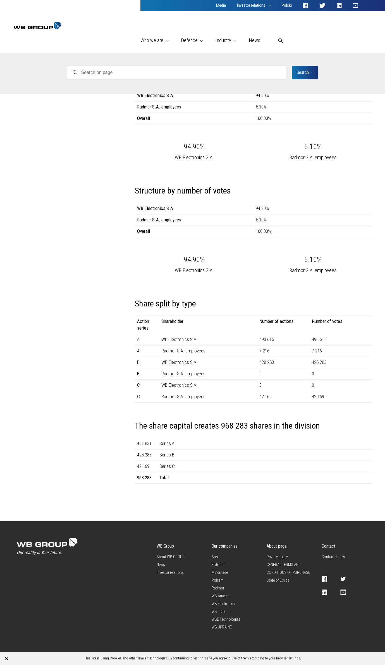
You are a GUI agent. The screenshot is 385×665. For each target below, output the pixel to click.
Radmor (20, 75)
